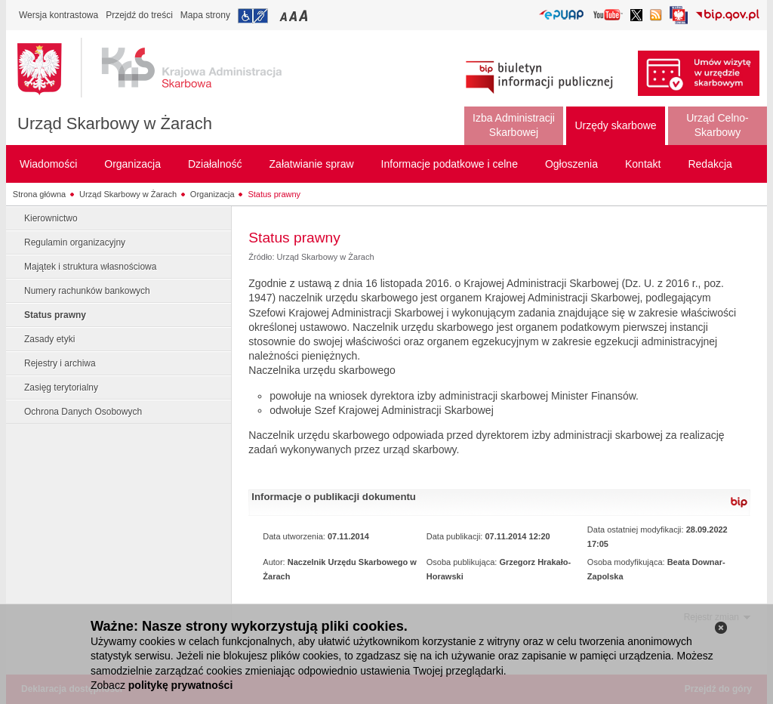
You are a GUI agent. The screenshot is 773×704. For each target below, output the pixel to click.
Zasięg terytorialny (61, 387)
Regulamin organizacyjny (74, 242)
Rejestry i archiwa (60, 363)
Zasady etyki (49, 339)
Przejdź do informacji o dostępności (253, 15)
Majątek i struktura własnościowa (90, 266)
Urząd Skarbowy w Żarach (114, 123)
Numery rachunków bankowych (87, 291)
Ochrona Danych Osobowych (83, 411)
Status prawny (274, 194)
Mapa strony (205, 15)
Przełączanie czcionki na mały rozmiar (284, 15)
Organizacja (212, 194)
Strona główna (39, 194)
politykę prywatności (180, 685)
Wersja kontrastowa (58, 15)
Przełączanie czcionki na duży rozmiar (304, 15)
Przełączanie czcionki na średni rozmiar (294, 15)
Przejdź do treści (139, 15)
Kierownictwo (51, 218)
